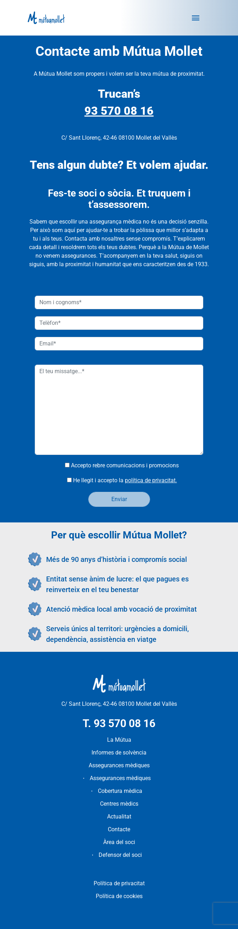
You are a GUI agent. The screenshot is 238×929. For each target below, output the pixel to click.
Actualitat (119, 816)
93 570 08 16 (119, 111)
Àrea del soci (119, 842)
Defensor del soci (120, 855)
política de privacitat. (151, 480)
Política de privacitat (119, 883)
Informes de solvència (119, 752)
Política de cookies (119, 896)
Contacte (119, 829)
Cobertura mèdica (120, 791)
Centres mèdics (119, 803)
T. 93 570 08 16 (119, 723)
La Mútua (119, 739)
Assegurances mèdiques (119, 765)
